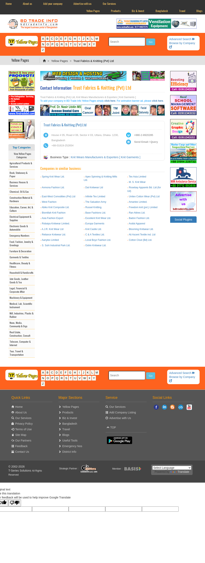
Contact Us (22, 451)
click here (109, 100)
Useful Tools (69, 440)
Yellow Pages (93, 11)
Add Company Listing (122, 412)
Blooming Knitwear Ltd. (141, 229)
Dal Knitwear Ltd (94, 187)
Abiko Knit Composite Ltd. (55, 207)
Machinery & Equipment (21, 297)
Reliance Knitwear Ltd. (54, 234)
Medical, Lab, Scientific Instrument (21, 305)
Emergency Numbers (19, 235)
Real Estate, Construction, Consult (20, 333)
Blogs (65, 434)
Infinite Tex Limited (95, 196)
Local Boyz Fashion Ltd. (98, 240)
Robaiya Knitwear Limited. (56, 223)
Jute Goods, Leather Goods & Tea (19, 280)
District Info (69, 451)
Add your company (52, 3)
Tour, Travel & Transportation (17, 352)
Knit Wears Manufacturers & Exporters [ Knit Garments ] (105, 157)
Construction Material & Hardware (21, 199)
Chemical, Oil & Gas (19, 191)
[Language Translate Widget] (171, 468)
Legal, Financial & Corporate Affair (18, 290)
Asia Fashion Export (52, 218)
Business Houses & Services (19, 183)
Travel (182, 11)
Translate (179, 471)
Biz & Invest (138, 11)
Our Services (109, 3)
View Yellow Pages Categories (21, 155)
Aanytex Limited (50, 240)
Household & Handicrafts (21, 272)
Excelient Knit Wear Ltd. (98, 218)
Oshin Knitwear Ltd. (95, 245)
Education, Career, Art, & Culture (21, 209)
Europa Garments (94, 223)
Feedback (21, 446)
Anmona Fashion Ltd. (53, 187)
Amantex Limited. (138, 201)
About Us (21, 412)
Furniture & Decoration (20, 251)
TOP (111, 427)
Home (9, 3)
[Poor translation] (14, 502)
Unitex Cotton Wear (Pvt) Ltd (144, 196)
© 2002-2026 (16, 466)
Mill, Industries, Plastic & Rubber (21, 315)
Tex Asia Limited (137, 176)
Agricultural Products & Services (21, 164)
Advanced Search (182, 39)
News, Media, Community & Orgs (18, 324)
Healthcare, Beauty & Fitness (20, 264)
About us (27, 3)
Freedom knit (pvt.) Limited (143, 207)
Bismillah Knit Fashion (53, 212)
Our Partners (23, 440)
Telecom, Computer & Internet (20, 343)
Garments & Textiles (19, 257)
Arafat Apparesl (137, 223)
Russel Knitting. (93, 207)
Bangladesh (162, 11)
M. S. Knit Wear (137, 182)
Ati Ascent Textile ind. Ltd (142, 234)
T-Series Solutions (20, 470)
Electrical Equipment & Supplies (20, 218)
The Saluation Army (95, 201)
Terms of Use (23, 429)
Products (116, 11)
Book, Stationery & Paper (18, 174)
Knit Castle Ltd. (93, 229)
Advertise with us (82, 3)
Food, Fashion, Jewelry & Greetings (21, 243)
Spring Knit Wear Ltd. (53, 176)
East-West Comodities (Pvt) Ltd (58, 196)
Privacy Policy (24, 423)
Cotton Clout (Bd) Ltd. (140, 240)
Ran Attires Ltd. (137, 212)
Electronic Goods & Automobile (19, 227)
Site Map (20, 434)
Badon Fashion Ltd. (139, 218)
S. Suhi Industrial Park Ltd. (56, 245)
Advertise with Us (120, 418)
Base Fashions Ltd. (95, 212)
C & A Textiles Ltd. (95, 234)
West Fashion (49, 201)
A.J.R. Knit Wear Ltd (52, 229)
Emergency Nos (72, 446)
